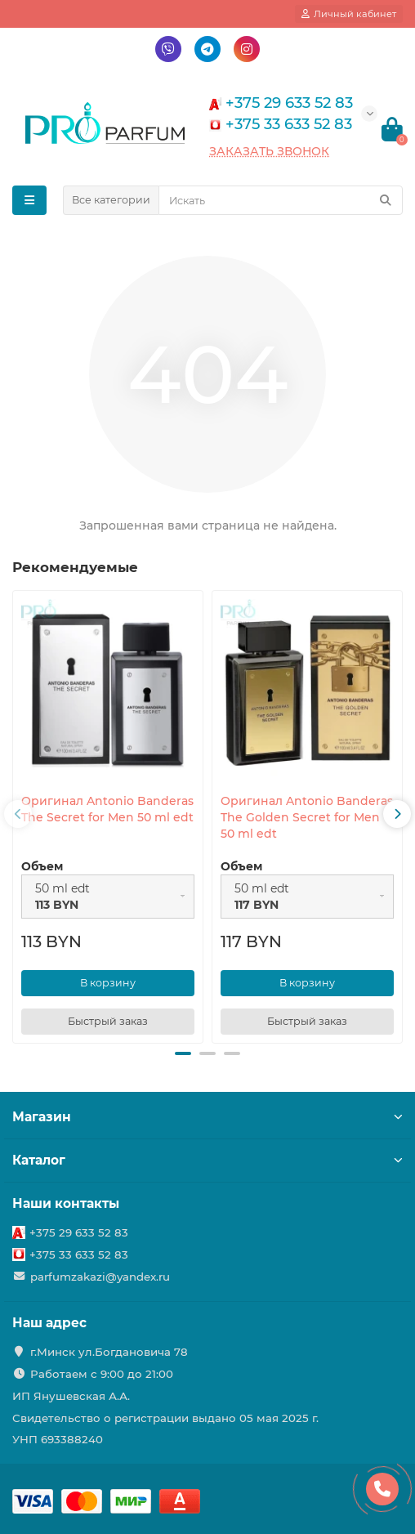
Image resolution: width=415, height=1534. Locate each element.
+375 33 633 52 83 (78, 1254)
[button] (183, 1053)
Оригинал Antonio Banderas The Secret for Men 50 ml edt (107, 809)
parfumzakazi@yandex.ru (100, 1276)
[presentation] (18, 814)
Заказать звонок (269, 151)
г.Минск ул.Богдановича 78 (109, 1351)
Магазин (207, 1117)
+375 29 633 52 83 (78, 1232)
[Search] (280, 200)
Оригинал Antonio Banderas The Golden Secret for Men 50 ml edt (307, 817)
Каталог (207, 1160)
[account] (349, 14)
